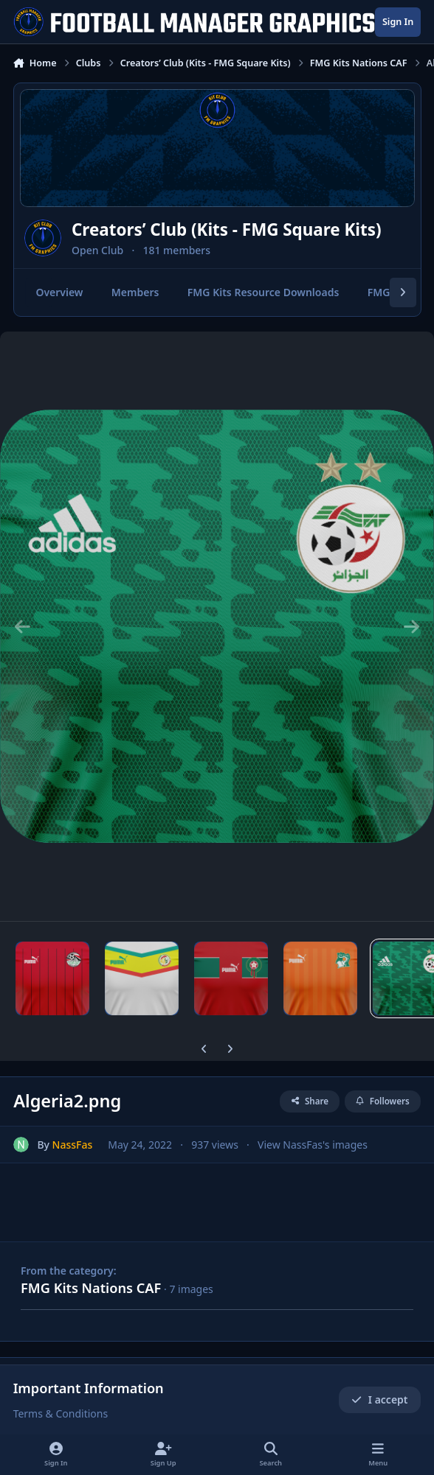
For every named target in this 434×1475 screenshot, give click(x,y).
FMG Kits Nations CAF (91, 1288)
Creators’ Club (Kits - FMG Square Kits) (227, 229)
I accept (379, 1399)
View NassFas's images (313, 1145)
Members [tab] (135, 292)
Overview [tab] (59, 292)
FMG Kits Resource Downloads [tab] (263, 292)
